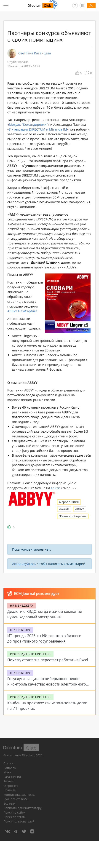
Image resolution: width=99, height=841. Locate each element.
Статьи (8, 763)
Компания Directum (21, 755)
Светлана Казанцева (34, 53)
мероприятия (69, 502)
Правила (9, 790)
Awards (64, 509)
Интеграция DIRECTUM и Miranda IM (38, 129)
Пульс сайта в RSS (15, 799)
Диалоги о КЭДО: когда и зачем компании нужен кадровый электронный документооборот (44, 617)
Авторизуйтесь (24, 564)
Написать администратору (22, 808)
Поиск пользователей (18, 821)
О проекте (10, 786)
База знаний (12, 777)
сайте (55, 488)
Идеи (7, 772)
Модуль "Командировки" (28, 124)
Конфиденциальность (19, 795)
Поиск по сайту (14, 812)
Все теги (9, 803)
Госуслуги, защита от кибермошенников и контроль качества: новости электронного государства (46, 684)
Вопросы (9, 768)
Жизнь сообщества (72, 516)
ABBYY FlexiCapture (22, 311)
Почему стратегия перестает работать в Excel (47, 659)
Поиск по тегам (14, 817)
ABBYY (79, 509)
